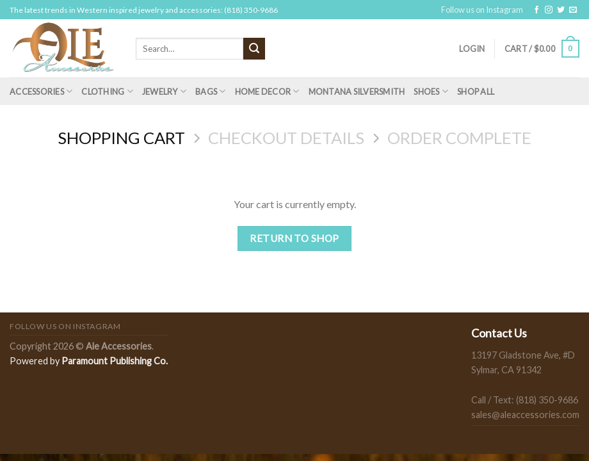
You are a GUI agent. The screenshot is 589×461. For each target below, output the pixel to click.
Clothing (107, 91)
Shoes (431, 91)
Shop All (475, 91)
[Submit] (254, 49)
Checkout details (286, 137)
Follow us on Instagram (482, 9)
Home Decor (267, 91)
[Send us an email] (573, 10)
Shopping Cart (121, 137)
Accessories (41, 91)
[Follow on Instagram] (549, 10)
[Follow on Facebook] (536, 10)
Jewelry (164, 91)
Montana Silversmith (357, 91)
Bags (210, 91)
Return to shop (294, 238)
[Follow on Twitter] (561, 10)
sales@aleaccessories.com (525, 414)
